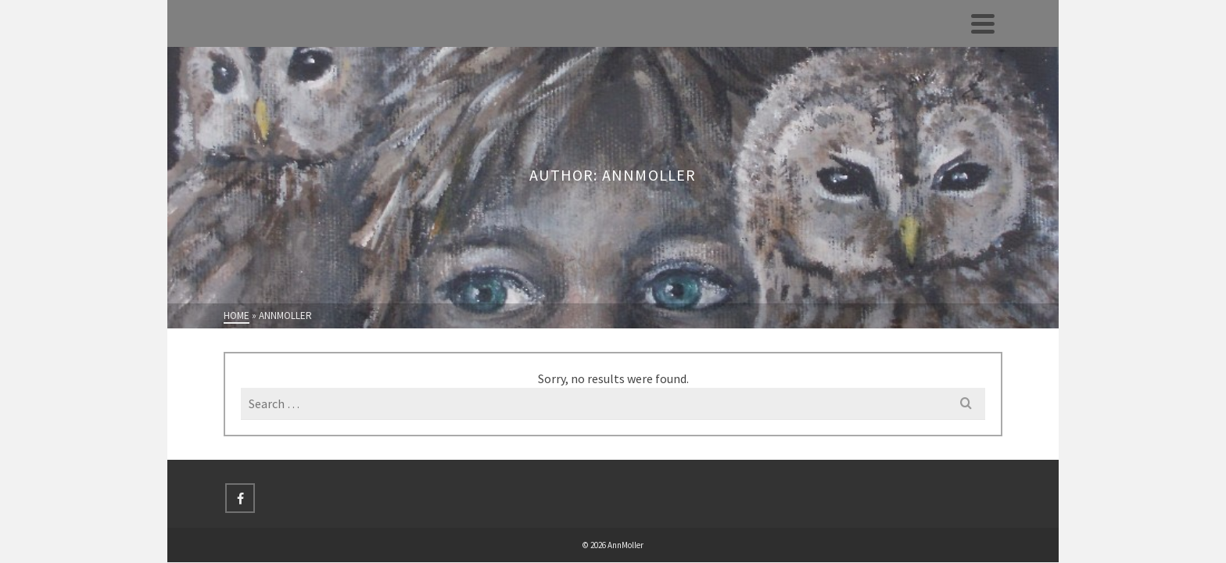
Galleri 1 (94, 125)
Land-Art (94, 331)
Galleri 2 (94, 159)
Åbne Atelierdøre (94, 297)
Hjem (94, 56)
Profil (93, 91)
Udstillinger (93, 263)
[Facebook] (418, 451)
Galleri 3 (94, 194)
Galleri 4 (94, 228)
